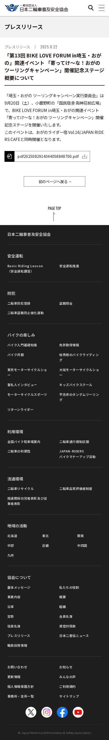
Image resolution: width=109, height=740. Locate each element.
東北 (45, 535)
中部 (10, 545)
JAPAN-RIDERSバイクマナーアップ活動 (77, 454)
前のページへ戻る (53, 181)
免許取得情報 (69, 345)
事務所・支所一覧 (20, 696)
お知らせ (65, 667)
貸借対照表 (67, 626)
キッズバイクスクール (75, 384)
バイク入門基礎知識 (22, 345)
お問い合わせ (17, 667)
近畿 (45, 545)
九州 (10, 555)
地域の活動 (17, 525)
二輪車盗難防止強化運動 (25, 312)
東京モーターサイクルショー (27, 372)
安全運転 (15, 256)
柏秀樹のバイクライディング (79, 357)
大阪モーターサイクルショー (79, 372)
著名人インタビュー (22, 384)
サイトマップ (69, 696)
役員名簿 (14, 626)
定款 (10, 616)
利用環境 (15, 431)
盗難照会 (65, 303)
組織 (62, 606)
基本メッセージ (19, 587)
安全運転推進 (69, 266)
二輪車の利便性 (19, 451)
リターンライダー (20, 409)
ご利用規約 (67, 686)
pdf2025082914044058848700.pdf (48, 156)
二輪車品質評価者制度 (75, 488)
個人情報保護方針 (20, 686)
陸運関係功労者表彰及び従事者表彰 (27, 501)
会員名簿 (65, 616)
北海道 (12, 535)
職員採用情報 (17, 645)
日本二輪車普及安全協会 (29, 234)
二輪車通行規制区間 (74, 441)
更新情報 (14, 676)
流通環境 (15, 478)
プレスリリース (18, 635)
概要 (62, 597)
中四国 (82, 545)
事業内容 (14, 597)
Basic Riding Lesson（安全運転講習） (25, 268)
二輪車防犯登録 (19, 303)
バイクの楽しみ (21, 335)
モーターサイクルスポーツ (27, 394)
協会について (19, 577)
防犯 (11, 293)
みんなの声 (67, 676)
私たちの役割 (69, 587)
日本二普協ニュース (74, 635)
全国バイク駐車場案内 (24, 441)
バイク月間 (15, 354)
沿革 (10, 606)
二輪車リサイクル (20, 488)
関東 (80, 535)
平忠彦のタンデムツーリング (79, 397)
